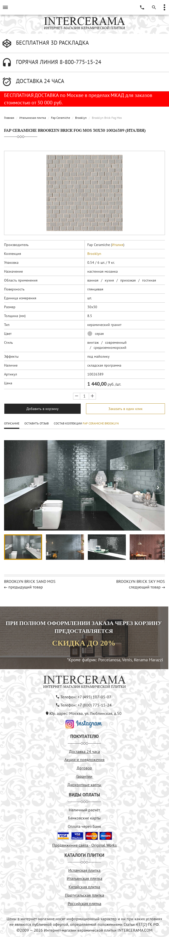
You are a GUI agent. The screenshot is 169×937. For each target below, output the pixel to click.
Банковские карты (84, 817)
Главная (9, 118)
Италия (117, 244)
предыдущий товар (25, 586)
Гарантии (84, 776)
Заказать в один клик (125, 408)
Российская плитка (84, 903)
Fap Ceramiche (60, 118)
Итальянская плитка (32, 118)
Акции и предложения (84, 759)
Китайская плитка (84, 886)
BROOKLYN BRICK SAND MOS (30, 581)
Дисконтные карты (84, 784)
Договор (84, 767)
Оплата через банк (84, 826)
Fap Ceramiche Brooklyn (101, 423)
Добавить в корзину (42, 408)
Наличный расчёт (84, 809)
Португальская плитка (84, 895)
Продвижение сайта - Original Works (84, 845)
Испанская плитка (84, 870)
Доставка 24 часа (84, 751)
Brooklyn (81, 118)
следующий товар (145, 586)
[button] (157, 487)
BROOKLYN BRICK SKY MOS (140, 581)
